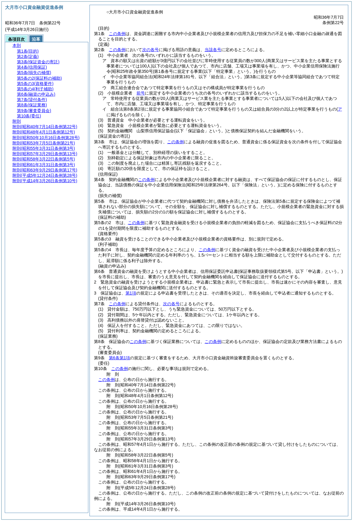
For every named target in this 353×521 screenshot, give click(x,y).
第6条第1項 (119, 357)
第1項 (130, 293)
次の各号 (150, 49)
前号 (141, 93)
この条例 (117, 33)
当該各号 (213, 49)
